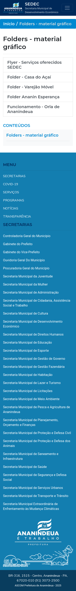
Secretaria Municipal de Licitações (27, 391)
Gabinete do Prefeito (17, 244)
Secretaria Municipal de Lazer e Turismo (32, 383)
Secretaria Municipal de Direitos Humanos (33, 334)
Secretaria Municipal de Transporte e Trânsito (35, 496)
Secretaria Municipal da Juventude (28, 276)
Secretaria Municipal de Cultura (25, 313)
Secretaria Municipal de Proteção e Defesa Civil (37, 433)
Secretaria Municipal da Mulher (25, 284)
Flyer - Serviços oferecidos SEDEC (34, 65)
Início (9, 23)
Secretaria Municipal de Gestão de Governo (34, 359)
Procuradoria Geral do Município (26, 268)
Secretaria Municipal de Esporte (26, 351)
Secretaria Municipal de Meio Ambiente (31, 399)
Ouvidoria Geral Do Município (24, 260)
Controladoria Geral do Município (26, 236)
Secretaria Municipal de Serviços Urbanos (33, 488)
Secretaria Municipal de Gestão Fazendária (34, 367)
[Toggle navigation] (67, 8)
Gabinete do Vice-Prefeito (21, 252)
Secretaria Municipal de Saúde (25, 467)
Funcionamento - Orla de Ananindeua (33, 109)
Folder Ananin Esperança (33, 96)
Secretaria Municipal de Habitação (27, 375)
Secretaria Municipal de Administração (31, 292)
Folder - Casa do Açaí (29, 77)
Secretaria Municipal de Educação (27, 342)
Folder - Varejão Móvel (30, 87)
